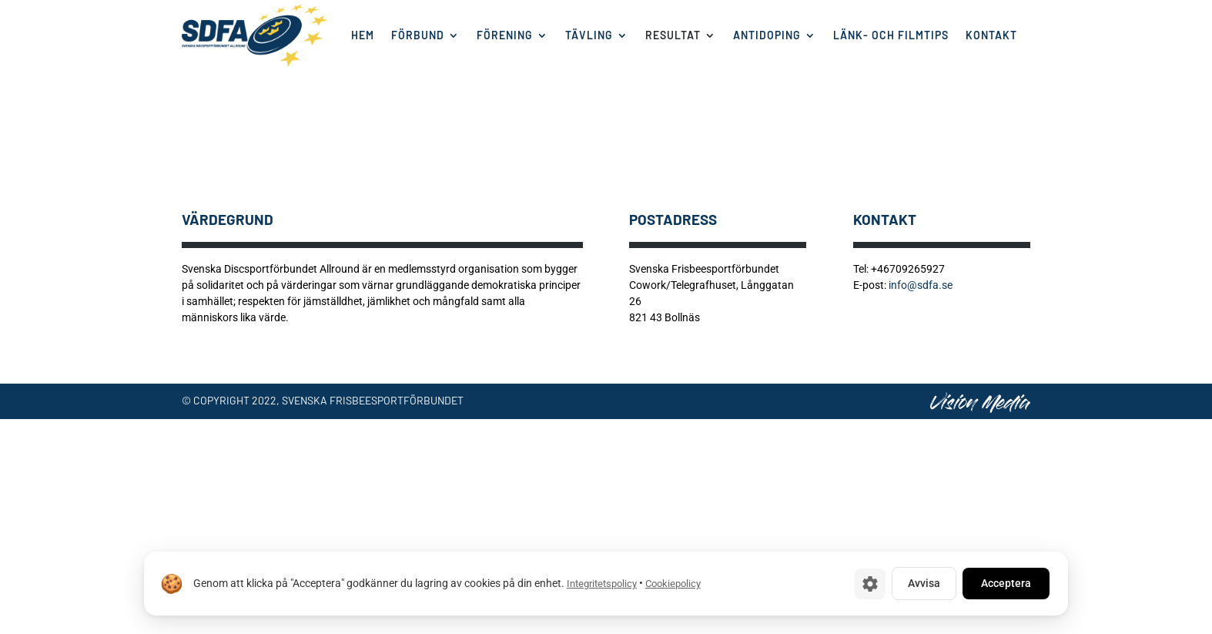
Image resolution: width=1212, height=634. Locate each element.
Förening (505, 35)
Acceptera (1006, 583)
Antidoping (767, 35)
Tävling (589, 35)
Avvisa (924, 583)
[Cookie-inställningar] (870, 584)
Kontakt (991, 35)
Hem (362, 35)
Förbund (417, 35)
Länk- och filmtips (891, 35)
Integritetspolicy (602, 583)
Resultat (673, 35)
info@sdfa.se (921, 285)
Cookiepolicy (673, 583)
